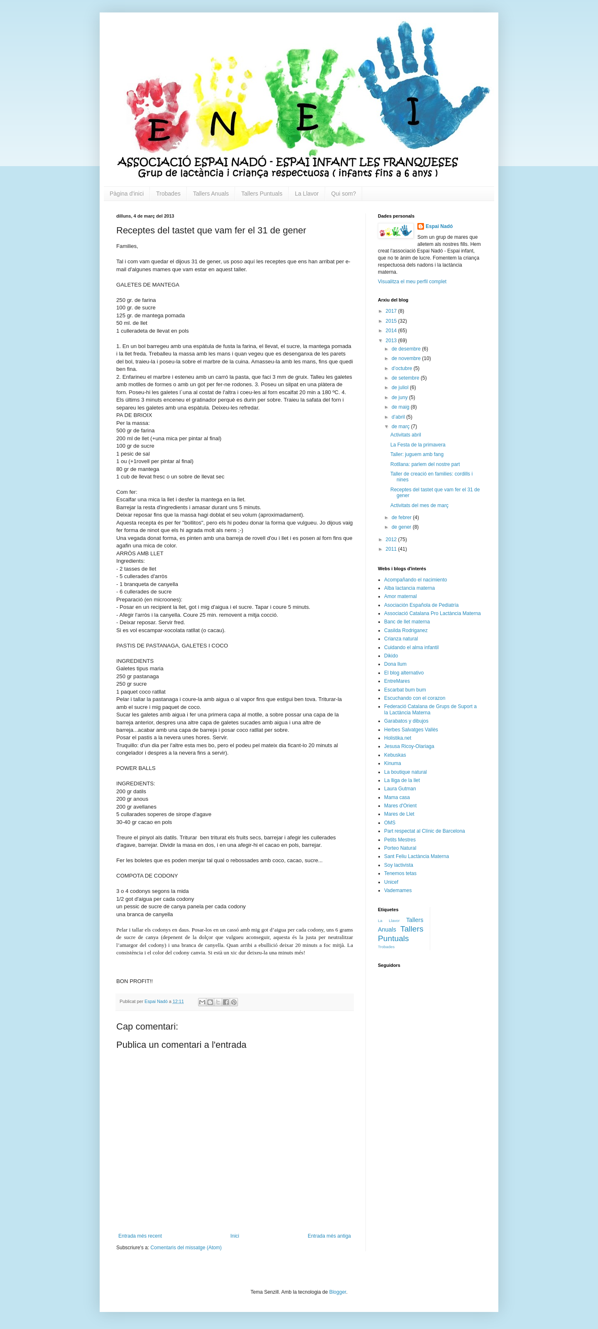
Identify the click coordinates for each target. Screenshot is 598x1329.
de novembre (407, 358)
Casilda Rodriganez (406, 630)
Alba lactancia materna (409, 588)
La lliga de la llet (402, 780)
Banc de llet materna (407, 622)
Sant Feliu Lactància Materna (416, 856)
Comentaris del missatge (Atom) (185, 1248)
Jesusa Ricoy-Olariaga (409, 746)
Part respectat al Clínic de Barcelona (424, 831)
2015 (392, 321)
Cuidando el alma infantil (411, 647)
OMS (389, 823)
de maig (401, 407)
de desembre (407, 349)
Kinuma (392, 763)
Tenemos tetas (400, 873)
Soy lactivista (398, 865)
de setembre (406, 378)
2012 (392, 539)
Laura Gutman (400, 789)
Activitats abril (405, 435)
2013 (392, 340)
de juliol (401, 387)
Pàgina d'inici (127, 193)
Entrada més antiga (329, 1236)
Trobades (168, 193)
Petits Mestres (400, 840)
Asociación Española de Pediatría (421, 605)
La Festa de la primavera (418, 445)
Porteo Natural (400, 848)
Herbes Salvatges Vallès (411, 730)
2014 (392, 330)
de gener (402, 527)
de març (401, 426)
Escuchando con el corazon (414, 698)
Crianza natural (401, 639)
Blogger (337, 1292)
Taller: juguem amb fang (417, 454)
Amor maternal (400, 596)
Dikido (391, 656)
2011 (392, 549)
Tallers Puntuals (261, 193)
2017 (392, 311)
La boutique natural (405, 772)
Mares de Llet (399, 814)
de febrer (402, 517)
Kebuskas (395, 755)
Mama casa (397, 797)
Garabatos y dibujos (406, 721)
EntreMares (397, 681)
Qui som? (343, 193)
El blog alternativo (404, 673)
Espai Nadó (439, 226)
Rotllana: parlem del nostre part (425, 464)
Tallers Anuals (211, 193)
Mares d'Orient (400, 806)
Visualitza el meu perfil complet (412, 281)
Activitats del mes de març (419, 505)
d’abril (399, 417)
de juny (400, 397)
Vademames (398, 890)
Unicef (391, 882)
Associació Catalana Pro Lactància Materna (432, 613)
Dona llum (395, 664)
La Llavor (307, 193)
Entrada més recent (140, 1236)
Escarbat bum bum (405, 690)
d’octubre (403, 368)
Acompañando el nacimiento (415, 580)
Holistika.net (397, 738)
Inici (234, 1236)
